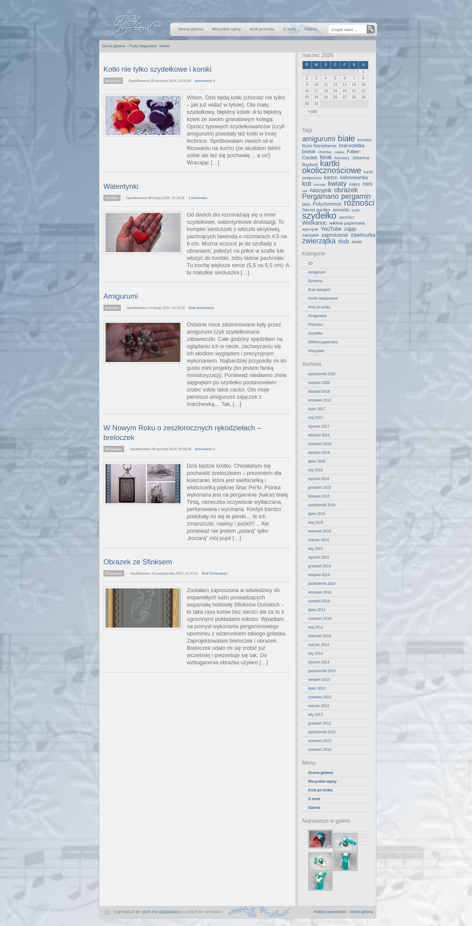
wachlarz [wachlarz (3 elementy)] (346, 217)
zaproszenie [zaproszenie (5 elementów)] (334, 235)
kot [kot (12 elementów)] (306, 183)
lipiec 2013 (316, 688)
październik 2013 (322, 671)
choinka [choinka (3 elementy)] (325, 152)
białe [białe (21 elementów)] (346, 138)
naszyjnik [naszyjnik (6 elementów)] (320, 190)
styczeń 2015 (319, 557)
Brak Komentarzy (201, 308)
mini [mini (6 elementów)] (367, 184)
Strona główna (361, 912)
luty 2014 (315, 653)
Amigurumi (113, 81)
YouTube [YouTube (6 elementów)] (331, 229)
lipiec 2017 (316, 409)
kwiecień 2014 (319, 636)
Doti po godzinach (161, 912)
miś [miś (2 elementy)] (304, 191)
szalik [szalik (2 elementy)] (356, 210)
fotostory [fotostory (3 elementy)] (341, 158)
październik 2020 (322, 374)
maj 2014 (315, 627)
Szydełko (112, 198)
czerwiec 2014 (319, 618)
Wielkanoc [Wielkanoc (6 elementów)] (314, 223)
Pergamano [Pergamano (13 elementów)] (320, 196)
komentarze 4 (205, 81)
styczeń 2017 (319, 426)
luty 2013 (315, 714)
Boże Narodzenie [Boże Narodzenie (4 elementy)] (319, 145)
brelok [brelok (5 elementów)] (309, 151)
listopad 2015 (319, 496)
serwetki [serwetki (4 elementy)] (341, 209)
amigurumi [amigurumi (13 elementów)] (318, 139)
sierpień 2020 (319, 383)
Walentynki (121, 186)
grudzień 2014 (319, 566)
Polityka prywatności (330, 912)
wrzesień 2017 (319, 400)
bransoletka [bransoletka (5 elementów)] (352, 145)
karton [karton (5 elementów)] (331, 177)
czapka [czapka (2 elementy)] (339, 152)
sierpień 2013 (319, 680)
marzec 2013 (318, 706)
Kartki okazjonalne (323, 298)
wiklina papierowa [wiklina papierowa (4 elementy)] (347, 223)
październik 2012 (322, 732)
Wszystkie (316, 351)
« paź (312, 111)
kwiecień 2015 (319, 531)
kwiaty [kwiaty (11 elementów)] (337, 183)
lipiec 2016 (316, 461)
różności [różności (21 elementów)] (359, 202)
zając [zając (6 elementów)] (350, 229)
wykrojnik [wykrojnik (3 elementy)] (310, 229)
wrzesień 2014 (319, 592)
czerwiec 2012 (319, 749)
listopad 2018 (319, 391)
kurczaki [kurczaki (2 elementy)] (319, 184)
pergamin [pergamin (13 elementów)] (356, 196)
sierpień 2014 (319, 601)
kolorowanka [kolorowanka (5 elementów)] (354, 177)
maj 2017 (315, 418)
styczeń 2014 (319, 662)
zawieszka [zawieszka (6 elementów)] (363, 235)
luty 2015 (315, 549)
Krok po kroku (319, 307)
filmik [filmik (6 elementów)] (326, 157)
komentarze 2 (205, 449)
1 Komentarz (197, 198)
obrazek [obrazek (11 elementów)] (346, 190)
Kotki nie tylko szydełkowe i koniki (158, 69)
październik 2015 (322, 505)
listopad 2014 (319, 575)
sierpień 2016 (319, 453)
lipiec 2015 (316, 514)
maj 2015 (315, 522)
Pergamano (114, 449)
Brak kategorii (319, 290)
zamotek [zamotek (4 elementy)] (310, 235)
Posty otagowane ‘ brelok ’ (150, 46)
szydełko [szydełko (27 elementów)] (319, 215)
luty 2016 (315, 470)
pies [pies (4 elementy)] (306, 204)
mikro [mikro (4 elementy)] (354, 184)
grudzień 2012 (319, 723)
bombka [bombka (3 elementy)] (364, 140)
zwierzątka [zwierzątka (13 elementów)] (319, 241)
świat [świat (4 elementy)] (357, 241)
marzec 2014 (318, 645)
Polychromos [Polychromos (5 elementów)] (327, 204)
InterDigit (213, 912)
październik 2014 (322, 583)
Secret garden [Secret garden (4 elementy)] (316, 209)
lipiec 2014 (316, 610)
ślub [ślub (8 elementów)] (343, 241)
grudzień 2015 (319, 487)
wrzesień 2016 (319, 444)
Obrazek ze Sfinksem (138, 562)
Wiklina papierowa (322, 342)
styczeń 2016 (319, 479)
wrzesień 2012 (319, 741)
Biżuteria (315, 281)
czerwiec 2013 (319, 697)
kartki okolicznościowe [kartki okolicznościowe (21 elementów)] (332, 167)
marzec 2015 (318, 540)
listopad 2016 (319, 435)
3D (310, 263)
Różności (112, 308)
